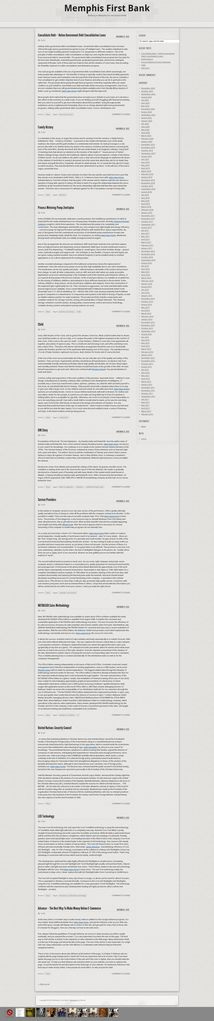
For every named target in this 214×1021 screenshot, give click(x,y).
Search (142, 35)
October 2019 (147, 150)
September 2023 (148, 115)
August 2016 (146, 263)
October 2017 (147, 221)
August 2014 (146, 304)
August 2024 (146, 112)
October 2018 (147, 186)
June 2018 (145, 198)
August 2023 (146, 118)
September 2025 (148, 94)
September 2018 (148, 189)
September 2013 (148, 331)
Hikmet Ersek (67, 524)
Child (40, 324)
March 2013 (146, 349)
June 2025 (145, 103)
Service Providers (47, 499)
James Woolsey (93, 847)
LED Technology (46, 816)
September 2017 (148, 224)
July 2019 (145, 159)
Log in (143, 439)
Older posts (43, 984)
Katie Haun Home (69, 91)
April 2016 (145, 275)
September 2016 (148, 260)
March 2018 (146, 207)
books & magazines (66, 487)
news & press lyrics (66, 114)
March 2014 (146, 313)
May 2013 (145, 343)
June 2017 (145, 233)
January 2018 (146, 213)
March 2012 (146, 381)
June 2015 (145, 293)
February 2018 (147, 210)
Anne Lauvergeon (111, 516)
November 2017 (148, 219)
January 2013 (146, 355)
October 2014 (147, 301)
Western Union (98, 369)
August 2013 (146, 334)
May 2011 (145, 405)
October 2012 (147, 364)
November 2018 (148, 183)
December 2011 (148, 387)
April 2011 (145, 408)
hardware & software (66, 715)
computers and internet (67, 593)
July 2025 (145, 100)
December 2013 (148, 322)
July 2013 (145, 337)
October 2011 (147, 393)
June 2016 (145, 269)
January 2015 (146, 296)
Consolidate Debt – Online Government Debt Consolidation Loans (72, 35)
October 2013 (147, 328)
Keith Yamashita (90, 747)
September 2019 (148, 153)
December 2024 (148, 109)
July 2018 (145, 195)
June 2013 (145, 340)
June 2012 (145, 373)
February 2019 (147, 174)
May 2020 (145, 130)
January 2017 (146, 248)
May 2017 (145, 236)
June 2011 (145, 402)
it (77, 715)
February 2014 (147, 316)
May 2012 (145, 376)
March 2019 (146, 171)
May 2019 (145, 165)
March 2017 (146, 242)
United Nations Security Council (54, 728)
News (48, 114)
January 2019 (146, 177)
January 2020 (146, 141)
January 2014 (146, 319)
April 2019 (145, 168)
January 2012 (146, 384)
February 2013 (147, 352)
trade (79, 311)
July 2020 (145, 124)
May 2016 (145, 272)
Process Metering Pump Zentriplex (56, 207)
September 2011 (148, 396)
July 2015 (145, 290)
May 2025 (145, 106)
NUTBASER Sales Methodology (53, 605)
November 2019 (148, 147)
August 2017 (146, 227)
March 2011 (146, 411)
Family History (45, 127)
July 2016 (145, 266)
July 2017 (145, 230)
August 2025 (146, 97)
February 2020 (147, 138)
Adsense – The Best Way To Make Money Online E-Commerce (69, 908)
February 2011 (147, 414)
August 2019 (146, 156)
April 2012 (145, 379)
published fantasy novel (94, 487)
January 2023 (146, 121)
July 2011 (145, 399)
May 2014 (145, 307)
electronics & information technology (72, 895)
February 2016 (147, 281)
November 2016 (148, 254)
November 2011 (148, 390)
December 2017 (148, 216)
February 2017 (147, 245)
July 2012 (145, 370)
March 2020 (146, 136)
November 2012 (148, 361)
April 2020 (145, 133)
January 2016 (146, 284)
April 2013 (145, 346)
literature (62, 195)
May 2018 (145, 201)
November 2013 (148, 325)
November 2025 (148, 88)
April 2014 (145, 310)
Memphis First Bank (107, 8)
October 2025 (147, 91)
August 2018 (146, 192)
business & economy (66, 311)
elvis (43, 40)
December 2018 (148, 180)
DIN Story (43, 430)
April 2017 (145, 239)
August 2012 (146, 367)
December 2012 (148, 358)
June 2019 (145, 162)
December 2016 (148, 251)
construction (63, 417)
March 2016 (146, 278)
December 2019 (148, 144)
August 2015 (146, 287)
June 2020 (145, 127)
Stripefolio (74, 1000)
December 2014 (148, 299)
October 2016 (147, 257)
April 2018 (145, 204)
